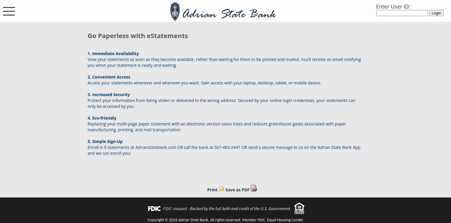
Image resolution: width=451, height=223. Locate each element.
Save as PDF (238, 190)
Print (212, 190)
